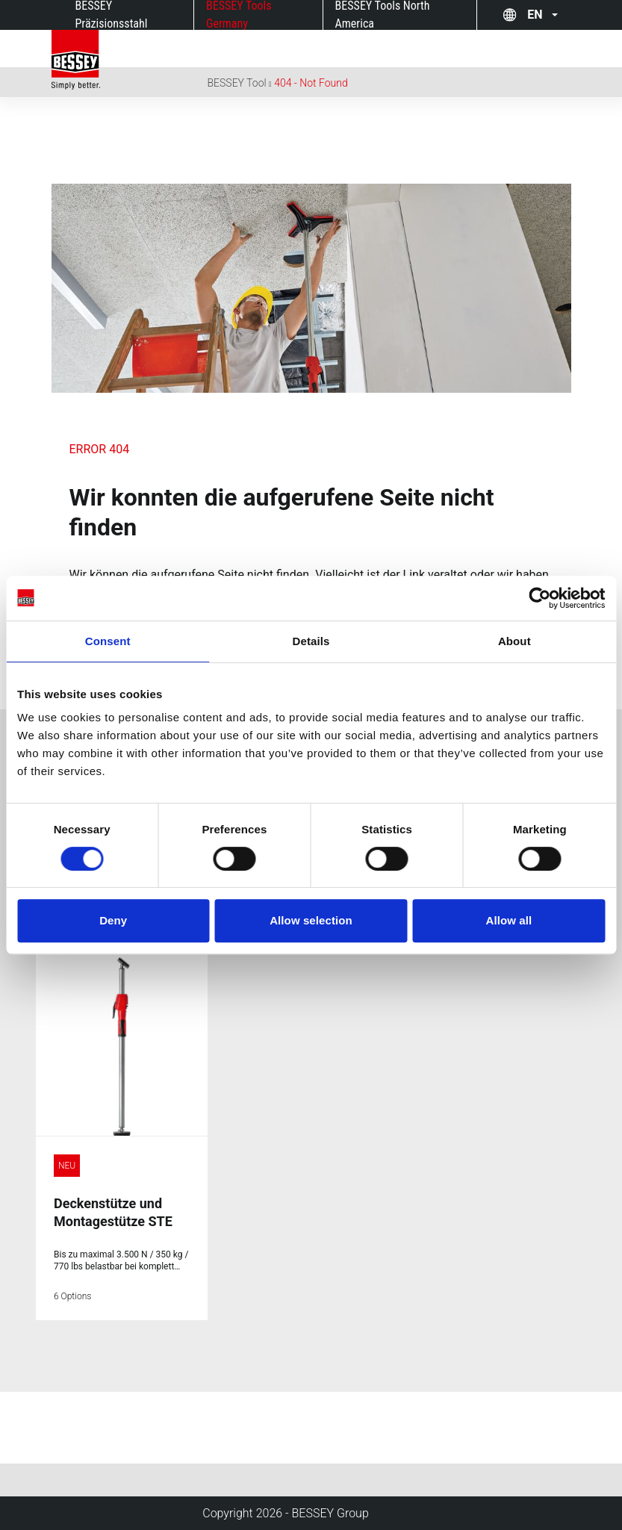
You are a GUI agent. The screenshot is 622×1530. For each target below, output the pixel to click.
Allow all (508, 920)
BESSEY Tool (237, 83)
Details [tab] (311, 641)
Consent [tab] (108, 641)
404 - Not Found (311, 83)
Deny (113, 920)
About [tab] (514, 641)
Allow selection (311, 920)
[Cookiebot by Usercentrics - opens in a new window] (539, 598)
